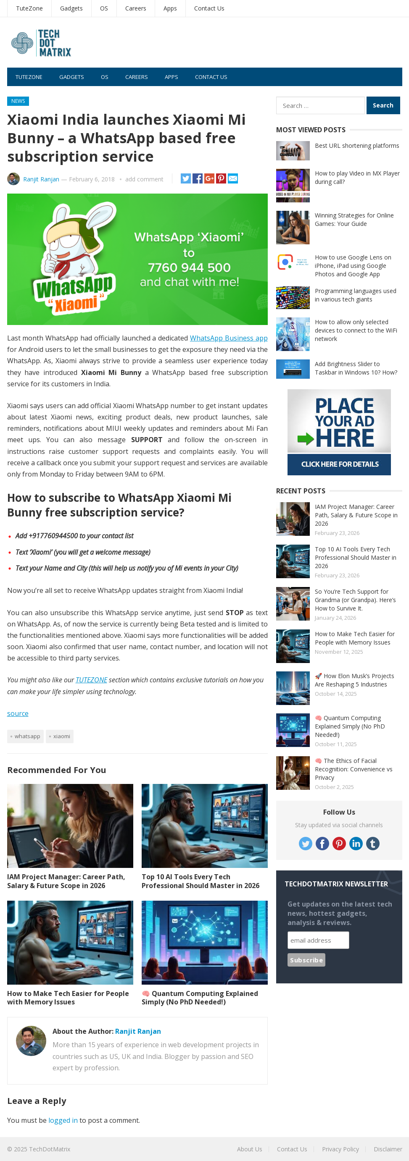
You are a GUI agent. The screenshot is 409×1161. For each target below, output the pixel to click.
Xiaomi (61, 736)
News (18, 101)
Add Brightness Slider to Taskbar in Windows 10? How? (356, 368)
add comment (144, 179)
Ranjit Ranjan (41, 179)
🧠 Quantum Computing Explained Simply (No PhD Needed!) (200, 998)
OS (104, 8)
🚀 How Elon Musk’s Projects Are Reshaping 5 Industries (354, 680)
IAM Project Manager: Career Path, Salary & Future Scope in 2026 (66, 881)
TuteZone (29, 8)
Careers (135, 8)
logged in (63, 1120)
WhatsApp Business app (229, 338)
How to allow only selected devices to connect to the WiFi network (356, 330)
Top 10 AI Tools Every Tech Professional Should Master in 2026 (200, 881)
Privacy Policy (340, 1149)
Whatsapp (27, 736)
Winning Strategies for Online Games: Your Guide (354, 219)
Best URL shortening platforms (357, 145)
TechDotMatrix (49, 1149)
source (18, 713)
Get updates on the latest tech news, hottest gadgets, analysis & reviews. (340, 913)
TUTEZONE (91, 679)
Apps (170, 8)
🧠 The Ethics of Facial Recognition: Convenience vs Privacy (354, 769)
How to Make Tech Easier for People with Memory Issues (68, 998)
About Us (249, 1149)
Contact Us (209, 8)
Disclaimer (388, 1149)
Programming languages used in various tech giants (355, 295)
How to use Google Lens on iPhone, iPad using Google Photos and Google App (353, 265)
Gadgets (71, 8)
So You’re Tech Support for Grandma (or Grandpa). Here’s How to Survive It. (355, 599)
